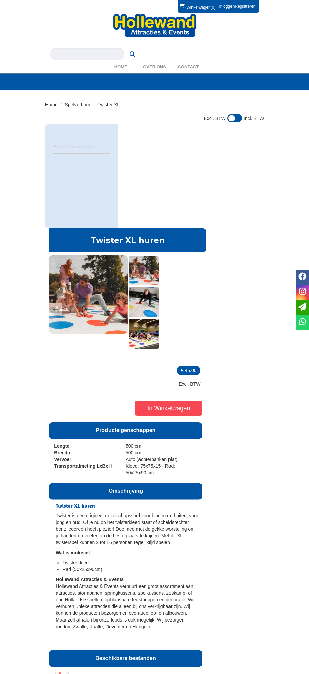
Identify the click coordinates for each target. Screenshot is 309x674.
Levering (59, 624)
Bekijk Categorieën (81, 136)
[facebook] (246, 670)
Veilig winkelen (65, 631)
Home (120, 56)
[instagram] (258, 670)
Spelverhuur (78, 94)
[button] (129, 191)
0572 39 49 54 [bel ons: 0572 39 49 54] (70, 583)
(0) (197, 6)
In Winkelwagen (239, 182)
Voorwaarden (178, 631)
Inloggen (227, 6)
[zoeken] (251, 44)
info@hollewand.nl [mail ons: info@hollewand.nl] (74, 594)
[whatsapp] (302, 322)
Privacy (57, 638)
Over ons (154, 56)
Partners (173, 589)
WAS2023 (174, 595)
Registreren (245, 6)
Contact (188, 56)
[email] (302, 307)
